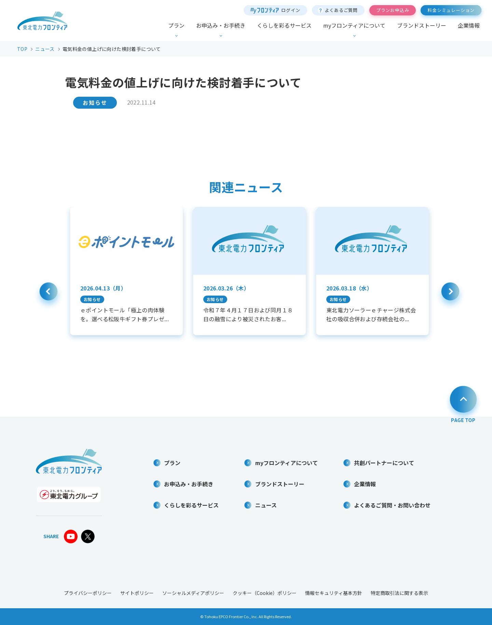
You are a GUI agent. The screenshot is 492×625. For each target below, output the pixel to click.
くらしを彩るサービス (284, 25)
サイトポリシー (137, 592)
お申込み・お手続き (220, 25)
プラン (176, 25)
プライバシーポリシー (88, 592)
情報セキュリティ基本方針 (333, 592)
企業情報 (469, 25)
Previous (48, 295)
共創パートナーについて (384, 463)
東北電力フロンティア (42, 20)
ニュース (266, 505)
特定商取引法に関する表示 (399, 592)
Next (450, 295)
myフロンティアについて (354, 25)
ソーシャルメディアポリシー (193, 592)
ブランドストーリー (421, 25)
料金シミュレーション (451, 10)
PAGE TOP (463, 403)
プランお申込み (392, 10)
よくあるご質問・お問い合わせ (392, 505)
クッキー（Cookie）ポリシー (265, 592)
